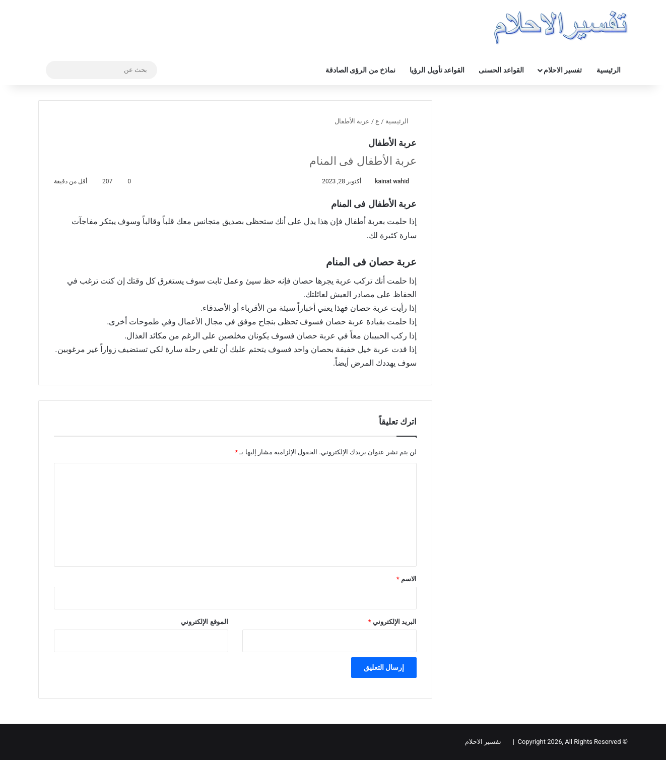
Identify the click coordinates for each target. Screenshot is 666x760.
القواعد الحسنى (501, 70)
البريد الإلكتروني (392, 622)
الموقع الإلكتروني (204, 622)
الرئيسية (608, 70)
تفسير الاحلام (563, 70)
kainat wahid (392, 181)
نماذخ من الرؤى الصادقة (360, 70)
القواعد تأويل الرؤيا (437, 70)
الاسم (406, 579)
